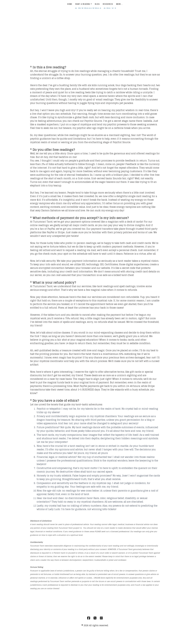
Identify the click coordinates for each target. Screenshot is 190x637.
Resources (108, 14)
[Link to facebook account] (88, 615)
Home (69, 14)
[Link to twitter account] (95, 615)
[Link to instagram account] (101, 615)
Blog (97, 14)
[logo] (95, 6)
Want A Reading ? (83, 14)
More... (119, 14)
